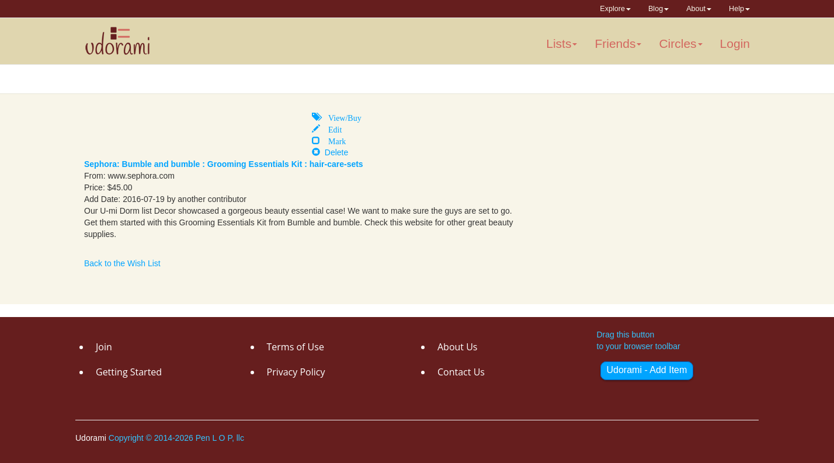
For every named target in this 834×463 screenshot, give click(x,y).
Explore (615, 9)
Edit (331, 128)
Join (104, 346)
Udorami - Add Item (647, 370)
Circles (680, 43)
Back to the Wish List (122, 263)
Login (735, 43)
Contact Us (461, 371)
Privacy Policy (296, 371)
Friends (618, 43)
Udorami (92, 438)
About (698, 9)
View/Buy (341, 117)
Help (739, 9)
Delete (330, 152)
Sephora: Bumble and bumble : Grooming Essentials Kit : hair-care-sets (223, 164)
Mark (333, 140)
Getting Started (129, 371)
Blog (658, 9)
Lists (561, 43)
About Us (457, 346)
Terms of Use (295, 346)
